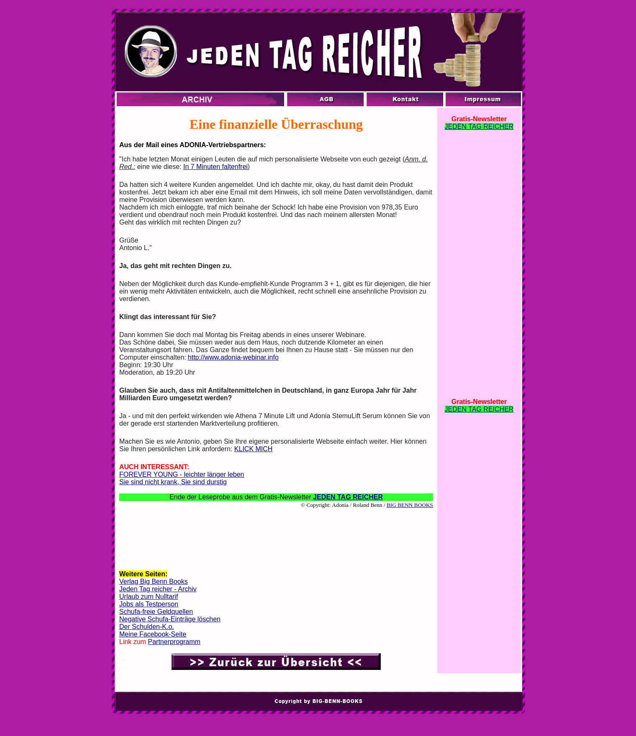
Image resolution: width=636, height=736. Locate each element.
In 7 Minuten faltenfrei (215, 166)
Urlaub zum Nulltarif (148, 596)
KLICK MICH (253, 448)
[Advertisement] (276, 535)
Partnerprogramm (174, 641)
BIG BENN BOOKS (410, 505)
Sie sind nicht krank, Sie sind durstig (173, 482)
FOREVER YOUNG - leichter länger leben (181, 474)
